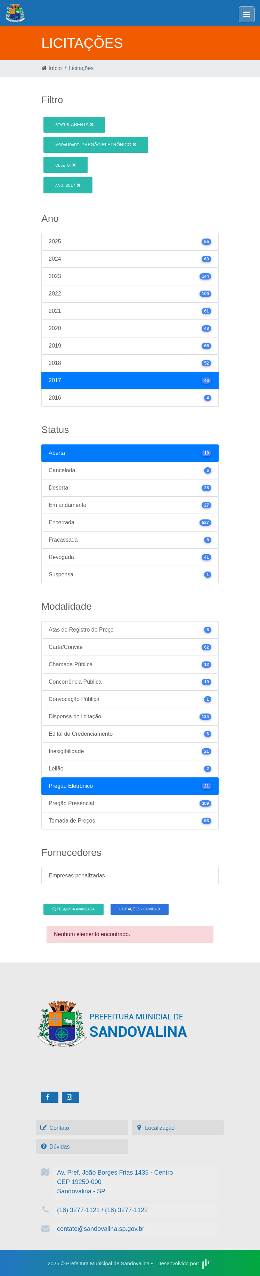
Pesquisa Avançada (73, 909)
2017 (67, 185)
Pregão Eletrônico (95, 144)
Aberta (74, 124)
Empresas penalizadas (77, 875)
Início (52, 68)
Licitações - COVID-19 (139, 909)
